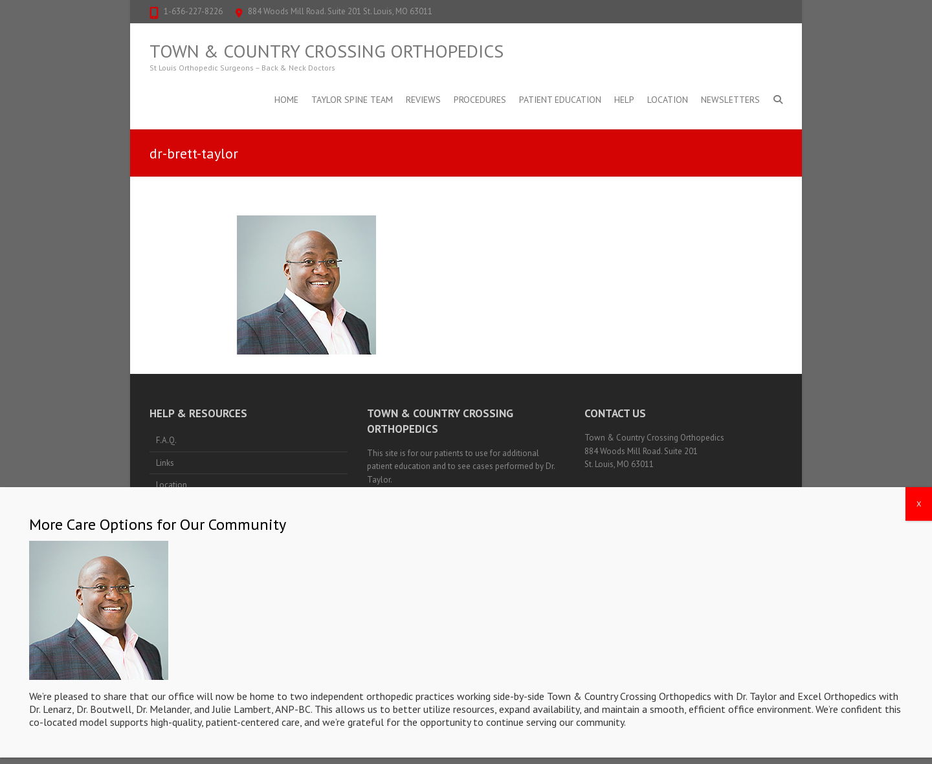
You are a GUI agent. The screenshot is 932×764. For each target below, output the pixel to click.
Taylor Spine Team (352, 99)
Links (165, 462)
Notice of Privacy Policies (412, 493)
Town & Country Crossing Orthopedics (327, 51)
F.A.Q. (166, 440)
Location (667, 99)
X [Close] (919, 514)
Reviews (423, 99)
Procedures (480, 99)
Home (286, 99)
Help (624, 99)
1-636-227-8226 (193, 11)
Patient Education (560, 99)
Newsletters (730, 99)
